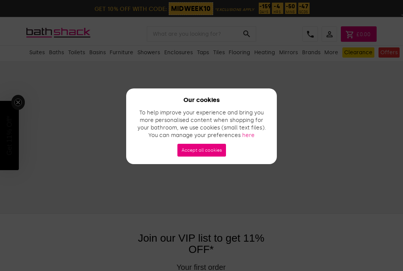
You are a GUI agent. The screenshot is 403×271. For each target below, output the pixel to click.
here (248, 135)
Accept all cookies (202, 150)
